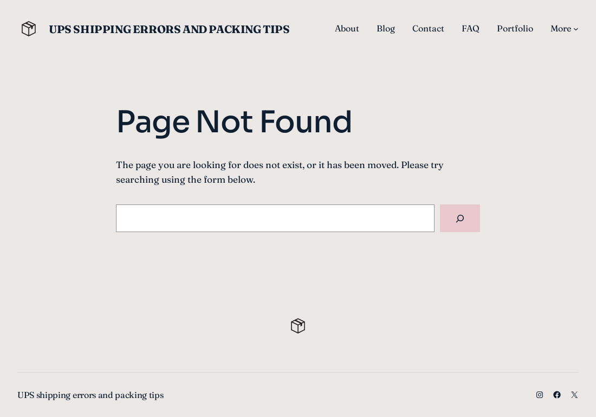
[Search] (460, 218)
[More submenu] (576, 28)
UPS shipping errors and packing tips (169, 29)
